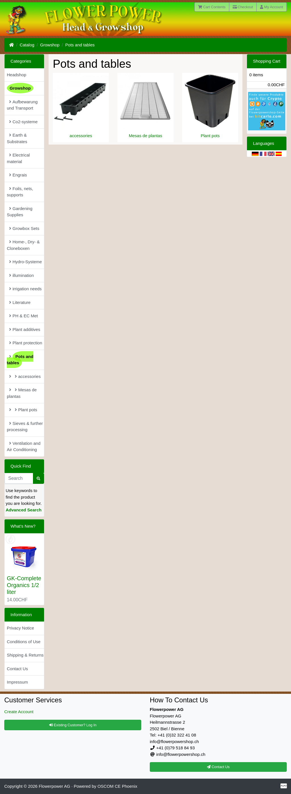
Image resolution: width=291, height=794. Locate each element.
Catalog (27, 44)
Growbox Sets (24, 228)
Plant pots (210, 135)
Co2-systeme (23, 121)
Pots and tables (80, 44)
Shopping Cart (266, 61)
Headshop (16, 74)
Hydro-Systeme (25, 261)
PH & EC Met (23, 315)
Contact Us (17, 668)
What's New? (23, 526)
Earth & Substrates (17, 138)
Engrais (18, 174)
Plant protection (25, 342)
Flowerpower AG (54, 786)
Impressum (17, 682)
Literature (19, 302)
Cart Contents (212, 7)
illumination (21, 275)
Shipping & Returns (25, 655)
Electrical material (18, 158)
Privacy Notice (20, 628)
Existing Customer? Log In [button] (73, 725)
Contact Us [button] (218, 767)
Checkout (243, 7)
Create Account (19, 711)
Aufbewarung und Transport (22, 105)
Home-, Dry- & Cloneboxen (23, 245)
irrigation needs (25, 288)
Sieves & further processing (25, 426)
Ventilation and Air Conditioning (23, 446)
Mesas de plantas (145, 135)
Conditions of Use (23, 641)
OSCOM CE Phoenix (117, 786)
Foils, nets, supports (20, 192)
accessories (81, 135)
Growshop (49, 44)
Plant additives (24, 329)
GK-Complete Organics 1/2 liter (24, 585)
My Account (271, 7)
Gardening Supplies (19, 211)
